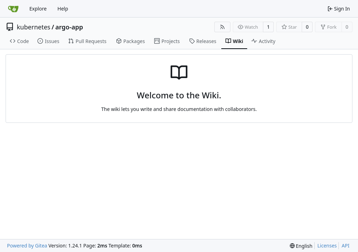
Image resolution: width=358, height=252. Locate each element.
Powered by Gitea (27, 245)
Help (62, 8)
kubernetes (33, 26)
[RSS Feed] (222, 27)
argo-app (69, 26)
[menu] (301, 246)
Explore (37, 8)
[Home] (13, 8)
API (345, 245)
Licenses (327, 245)
